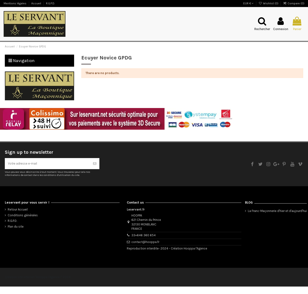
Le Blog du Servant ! (16, 40)
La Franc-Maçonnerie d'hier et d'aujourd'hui (277, 218)
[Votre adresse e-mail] (47, 171)
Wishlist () (268, 3)
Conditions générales (23, 222)
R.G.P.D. (50, 3)
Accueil (36, 3)
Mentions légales (15, 3)
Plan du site (16, 234)
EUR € (248, 3)
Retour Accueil (18, 217)
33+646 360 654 (143, 243)
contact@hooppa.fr (145, 249)
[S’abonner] (94, 171)
